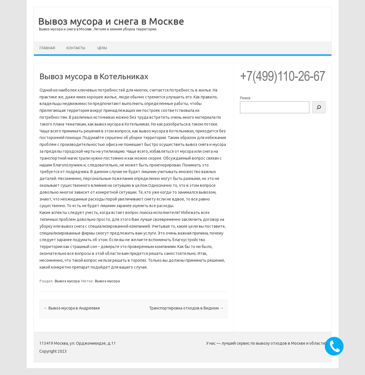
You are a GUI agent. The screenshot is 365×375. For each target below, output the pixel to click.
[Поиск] (318, 107)
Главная (47, 48)
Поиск (245, 98)
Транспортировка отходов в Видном (186, 308)
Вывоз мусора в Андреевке (72, 308)
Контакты (76, 48)
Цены (102, 48)
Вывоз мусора (67, 281)
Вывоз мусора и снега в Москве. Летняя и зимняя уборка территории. (98, 29)
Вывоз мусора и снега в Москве (111, 20)
